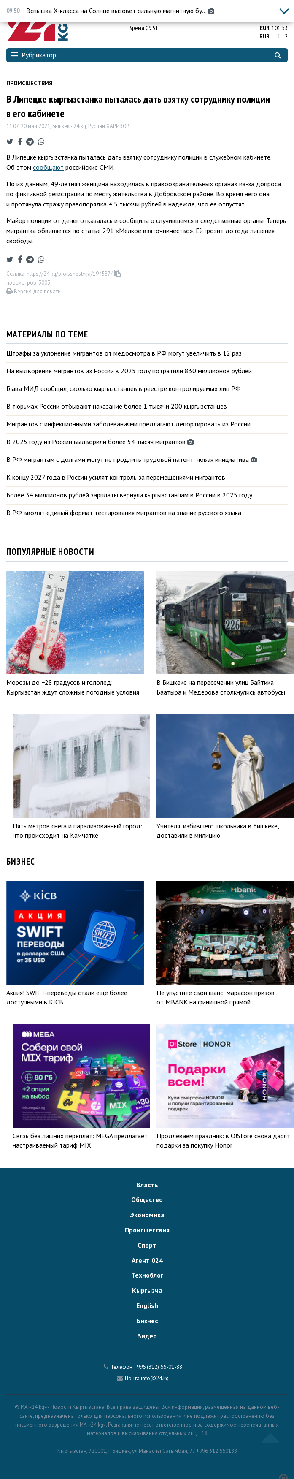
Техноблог (147, 1275)
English (147, 1305)
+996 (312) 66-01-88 (158, 1366)
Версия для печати (33, 291)
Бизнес (147, 1320)
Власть (147, 1184)
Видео (147, 1336)
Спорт (147, 1245)
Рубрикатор (33, 55)
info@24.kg (155, 1378)
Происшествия (29, 83)
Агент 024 (147, 1260)
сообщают (48, 167)
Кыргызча (147, 1290)
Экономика (147, 1214)
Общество (147, 1199)
